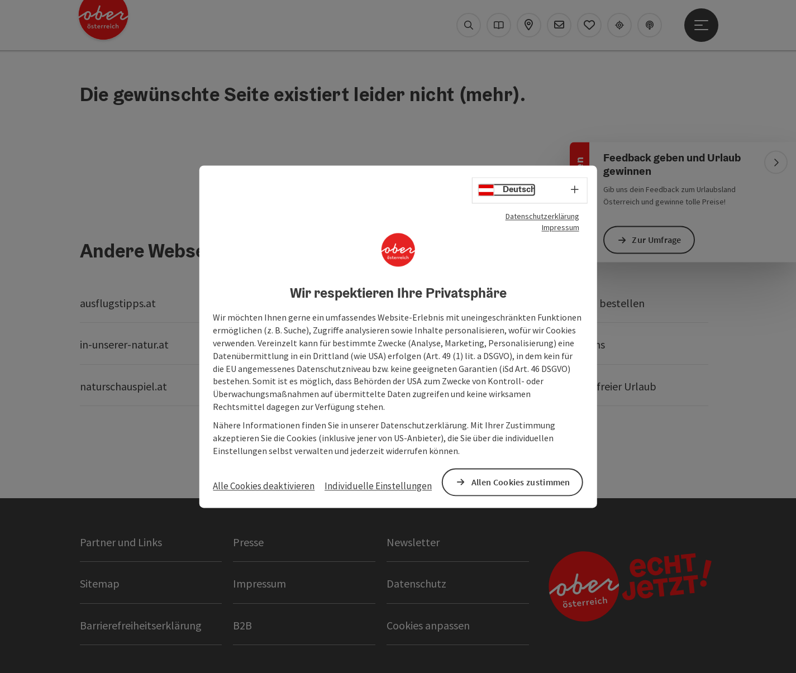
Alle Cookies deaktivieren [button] (263, 486)
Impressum (560, 227)
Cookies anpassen (428, 625)
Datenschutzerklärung (542, 216)
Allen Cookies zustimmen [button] (520, 482)
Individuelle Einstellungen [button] (378, 486)
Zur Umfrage (657, 239)
